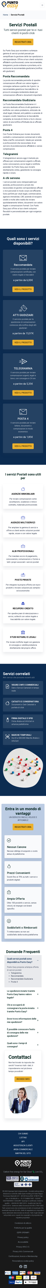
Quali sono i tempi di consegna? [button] (17, 1045)
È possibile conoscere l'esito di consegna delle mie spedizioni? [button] (21, 1032)
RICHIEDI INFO (23, 1079)
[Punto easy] (9, 5)
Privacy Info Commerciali (23, 1251)
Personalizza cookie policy (23, 1261)
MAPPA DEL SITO (23, 1153)
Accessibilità (23, 1242)
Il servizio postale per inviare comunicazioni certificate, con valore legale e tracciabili (23, 272)
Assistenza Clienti (23, 1145)
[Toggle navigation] (42, 5)
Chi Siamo (23, 1134)
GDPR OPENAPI (23, 1232)
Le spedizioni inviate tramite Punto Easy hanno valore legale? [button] (21, 994)
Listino (23, 1137)
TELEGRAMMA (23, 368)
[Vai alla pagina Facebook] (20, 1266)
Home (5, 15)
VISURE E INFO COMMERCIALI (25, 685)
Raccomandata (23, 264)
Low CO (39, 1172)
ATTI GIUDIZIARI (23, 315)
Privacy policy (23, 1237)
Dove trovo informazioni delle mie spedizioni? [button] (21, 1020)
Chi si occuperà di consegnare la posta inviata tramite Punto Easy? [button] (20, 1008)
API (23, 1141)
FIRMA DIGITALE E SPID (22, 718)
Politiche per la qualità (23, 1228)
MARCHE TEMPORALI (21, 735)
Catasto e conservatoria (25, 701)
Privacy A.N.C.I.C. (23, 1247)
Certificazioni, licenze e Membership (23, 1256)
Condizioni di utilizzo (23, 1223)
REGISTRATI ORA (23, 42)
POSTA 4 (23, 418)
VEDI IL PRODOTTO (23, 289)
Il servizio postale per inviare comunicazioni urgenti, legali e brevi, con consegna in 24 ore (23, 375)
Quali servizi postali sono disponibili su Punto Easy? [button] (19, 960)
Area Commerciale (23, 1149)
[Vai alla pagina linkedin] (25, 1266)
